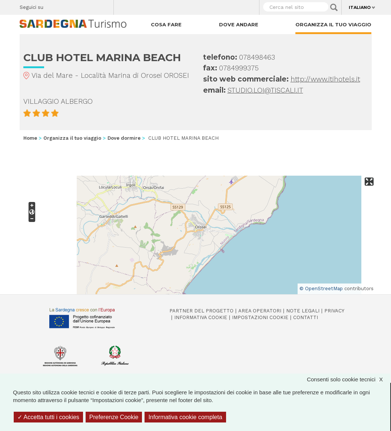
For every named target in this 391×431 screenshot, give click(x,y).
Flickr (92, 5)
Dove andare (238, 24)
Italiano (360, 7)
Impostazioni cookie (260, 317)
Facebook (53, 5)
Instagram (79, 5)
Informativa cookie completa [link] (185, 417)
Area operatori (259, 311)
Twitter (66, 5)
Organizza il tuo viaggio (333, 24)
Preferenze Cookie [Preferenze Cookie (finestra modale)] (114, 417)
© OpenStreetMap (321, 288)
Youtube (105, 5)
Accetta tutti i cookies (48, 417)
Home (30, 138)
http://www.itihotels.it (325, 79)
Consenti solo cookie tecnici (348, 379)
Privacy (334, 311)
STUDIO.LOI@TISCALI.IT (265, 90)
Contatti (305, 317)
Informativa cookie (200, 317)
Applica (334, 7)
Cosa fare (166, 24)
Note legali (302, 311)
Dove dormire (123, 138)
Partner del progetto (201, 311)
